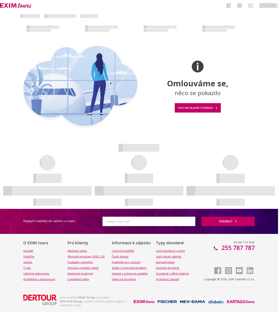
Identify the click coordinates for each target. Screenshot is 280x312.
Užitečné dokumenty (36, 273)
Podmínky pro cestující (126, 262)
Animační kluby (165, 262)
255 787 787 (237, 248)
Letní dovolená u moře (170, 251)
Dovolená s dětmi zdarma (172, 273)
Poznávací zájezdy (167, 279)
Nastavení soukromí (80, 273)
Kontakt (28, 251)
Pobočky (28, 256)
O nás (27, 268)
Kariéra (27, 262)
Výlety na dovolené (124, 279)
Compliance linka (78, 279)
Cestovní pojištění (123, 251)
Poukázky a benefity (80, 262)
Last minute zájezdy (168, 256)
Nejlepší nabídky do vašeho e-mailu (49, 221)
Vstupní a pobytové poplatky (130, 273)
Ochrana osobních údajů (83, 268)
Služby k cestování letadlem (129, 268)
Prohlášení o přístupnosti (39, 279)
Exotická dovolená (167, 268)
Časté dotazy (120, 256)
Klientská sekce (77, 251)
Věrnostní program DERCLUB (86, 256)
